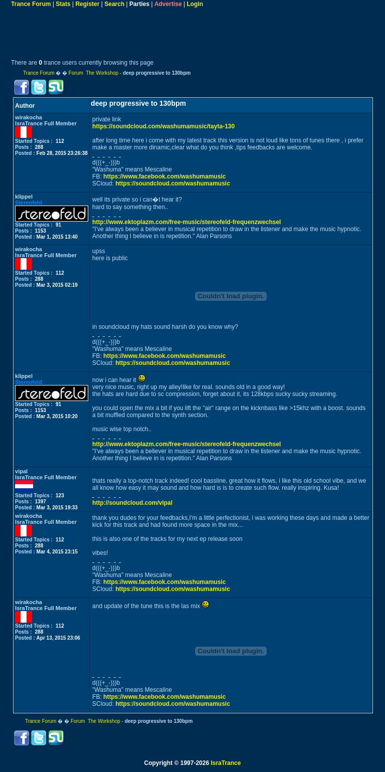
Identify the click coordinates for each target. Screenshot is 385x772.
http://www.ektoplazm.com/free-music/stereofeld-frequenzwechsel (186, 222)
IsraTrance (226, 762)
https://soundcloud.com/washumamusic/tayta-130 (163, 126)
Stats (63, 4)
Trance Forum (31, 4)
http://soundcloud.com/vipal (132, 502)
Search (114, 4)
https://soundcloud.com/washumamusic (172, 183)
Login (194, 4)
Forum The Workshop (93, 73)
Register (87, 4)
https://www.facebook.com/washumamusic (164, 176)
